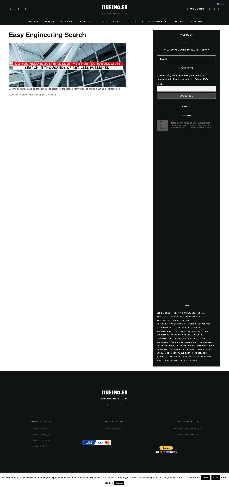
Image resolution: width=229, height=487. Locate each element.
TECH (102, 21)
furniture (163, 335)
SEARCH (49, 21)
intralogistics (183, 338)
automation (193, 317)
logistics (163, 342)
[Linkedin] (26, 9)
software (207, 357)
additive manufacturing (187, 313)
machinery (177, 342)
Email (159, 84)
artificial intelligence (171, 317)
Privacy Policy (202, 79)
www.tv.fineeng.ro (41, 434)
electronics (182, 327)
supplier (177, 360)
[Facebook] (11, 9)
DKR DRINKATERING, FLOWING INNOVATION (191, 139)
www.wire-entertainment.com (188, 428)
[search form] (183, 59)
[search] (212, 59)
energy (196, 327)
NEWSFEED (32, 21)
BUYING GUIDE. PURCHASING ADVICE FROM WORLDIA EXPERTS (191, 171)
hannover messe (181, 335)
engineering (165, 331)
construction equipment (171, 324)
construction (181, 320)
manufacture (207, 342)
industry (198, 335)
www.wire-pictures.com (188, 434)
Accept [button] (205, 478)
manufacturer (166, 346)
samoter (176, 357)
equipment (180, 331)
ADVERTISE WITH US (154, 21)
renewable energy (182, 353)
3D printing (164, 313)
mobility (163, 349)
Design (192, 324)
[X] (14, 9)
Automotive (164, 320)
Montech (175, 349)
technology (192, 360)
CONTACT (179, 21)
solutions (163, 360)
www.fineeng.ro (41, 428)
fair (206, 331)
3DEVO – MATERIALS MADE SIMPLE (187, 155)
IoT (196, 338)
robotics (163, 357)
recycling (163, 353)
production (204, 349)
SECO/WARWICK (191, 357)
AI (204, 313)
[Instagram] (18, 9)
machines (191, 342)
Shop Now (196, 21)
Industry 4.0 (164, 338)
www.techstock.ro (41, 440)
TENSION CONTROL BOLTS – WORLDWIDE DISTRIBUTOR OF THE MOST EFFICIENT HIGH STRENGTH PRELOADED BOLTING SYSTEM (192, 124)
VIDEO (131, 21)
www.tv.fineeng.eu (114, 428)
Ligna (204, 338)
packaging (189, 349)
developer (205, 324)
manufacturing (205, 346)
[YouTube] (22, 9)
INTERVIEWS (67, 21)
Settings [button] (119, 483)
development (165, 327)
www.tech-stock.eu (41, 446)
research (201, 353)
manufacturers (185, 346)
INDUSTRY (86, 21)
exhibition (195, 331)
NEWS (116, 21)
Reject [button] (216, 478)
